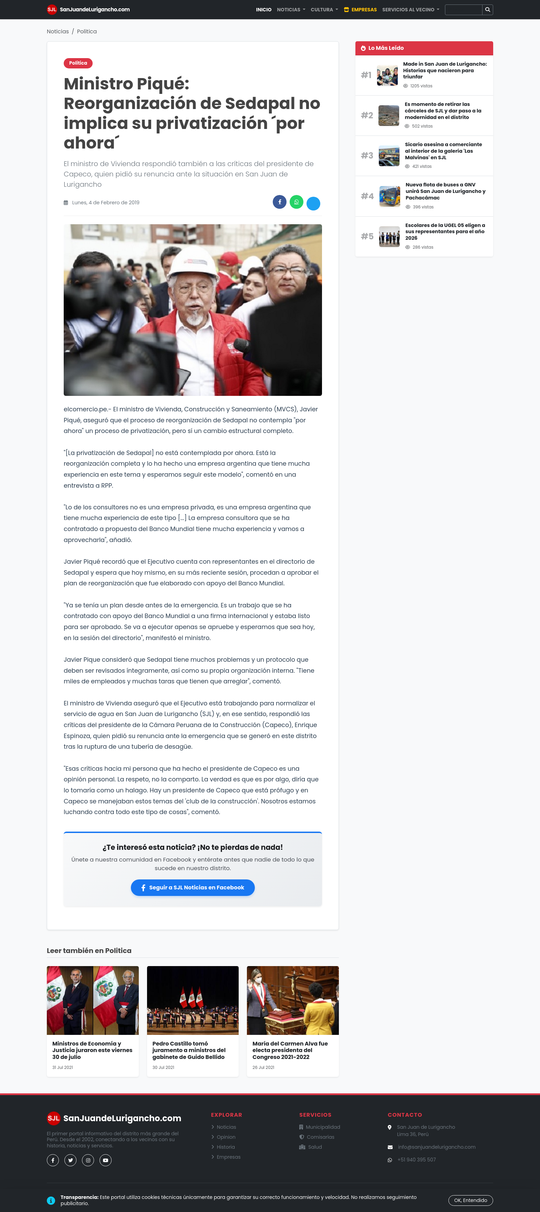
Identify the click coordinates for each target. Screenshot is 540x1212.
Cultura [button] (322, 9)
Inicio (264, 9)
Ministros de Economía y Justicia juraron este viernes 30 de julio (92, 1050)
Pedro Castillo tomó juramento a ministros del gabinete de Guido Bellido (189, 1050)
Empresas (360, 9)
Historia (223, 1147)
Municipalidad (319, 1127)
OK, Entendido (470, 1200)
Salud (310, 1147)
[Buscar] (463, 9)
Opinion (223, 1137)
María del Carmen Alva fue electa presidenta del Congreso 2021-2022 (290, 1050)
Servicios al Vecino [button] (408, 9)
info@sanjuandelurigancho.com (437, 1147)
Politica (87, 31)
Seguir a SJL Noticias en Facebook (192, 887)
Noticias (58, 31)
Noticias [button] (289, 9)
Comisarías (316, 1137)
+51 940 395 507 (416, 1159)
